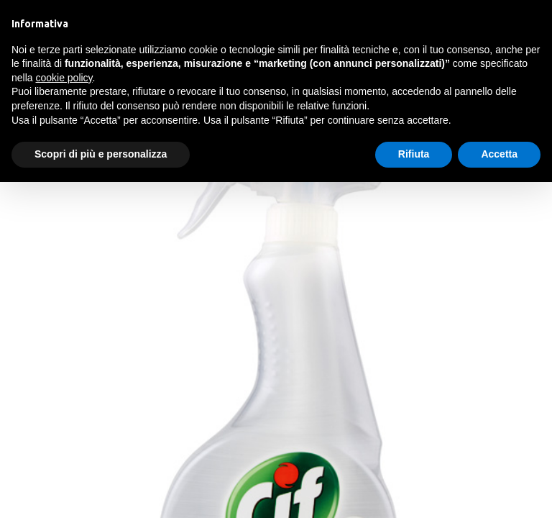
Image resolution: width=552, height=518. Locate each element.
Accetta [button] (499, 154)
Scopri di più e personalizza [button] (100, 154)
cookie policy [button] (63, 77)
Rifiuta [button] (414, 154)
